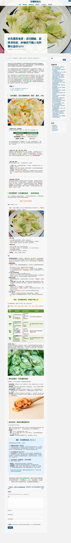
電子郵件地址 (11, 514)
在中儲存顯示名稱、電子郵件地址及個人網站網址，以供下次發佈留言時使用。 (24, 524)
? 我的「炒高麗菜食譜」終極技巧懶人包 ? (20, 88)
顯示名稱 (10, 510)
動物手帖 (25, 4)
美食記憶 (50, 4)
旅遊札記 (37, 4)
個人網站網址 (10, 518)
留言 (9, 496)
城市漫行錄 (31, 4)
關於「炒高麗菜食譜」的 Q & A (18, 90)
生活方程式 (43, 4)
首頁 (20, 4)
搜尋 (52, 58)
